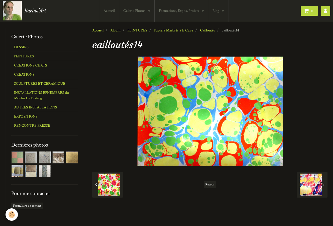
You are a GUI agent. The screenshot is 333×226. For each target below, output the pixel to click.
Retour (209, 184)
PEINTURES (137, 30)
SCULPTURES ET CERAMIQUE (39, 83)
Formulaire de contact (27, 206)
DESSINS (21, 47)
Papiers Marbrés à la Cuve (173, 30)
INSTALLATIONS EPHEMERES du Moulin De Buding (41, 95)
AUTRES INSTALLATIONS (35, 107)
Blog (216, 10)
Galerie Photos (134, 10)
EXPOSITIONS (25, 116)
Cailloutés (207, 30)
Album (115, 30)
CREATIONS (24, 74)
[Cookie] (12, 214)
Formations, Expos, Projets (179, 10)
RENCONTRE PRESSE (32, 125)
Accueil (109, 10)
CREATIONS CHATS (30, 65)
